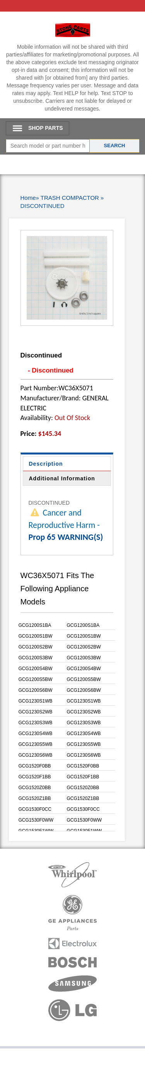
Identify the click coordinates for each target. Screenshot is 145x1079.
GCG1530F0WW (36, 820)
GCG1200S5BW (36, 679)
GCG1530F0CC (35, 809)
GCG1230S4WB (36, 733)
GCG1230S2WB (36, 712)
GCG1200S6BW (36, 690)
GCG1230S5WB (36, 744)
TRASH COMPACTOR (70, 197)
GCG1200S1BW (36, 636)
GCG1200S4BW (36, 668)
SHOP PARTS (45, 128)
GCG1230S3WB (36, 722)
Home (28, 197)
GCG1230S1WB (36, 701)
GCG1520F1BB (35, 776)
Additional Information (62, 478)
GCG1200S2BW (36, 647)
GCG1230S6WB (36, 755)
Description (46, 464)
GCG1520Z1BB (35, 798)
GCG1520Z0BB (35, 787)
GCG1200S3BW (36, 657)
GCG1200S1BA (35, 625)
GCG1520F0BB (35, 766)
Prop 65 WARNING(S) (66, 537)
